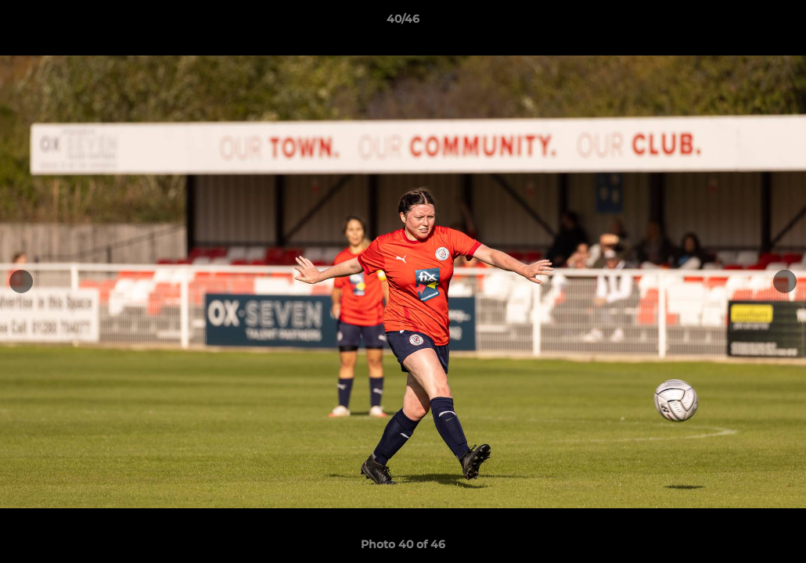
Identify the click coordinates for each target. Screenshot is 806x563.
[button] (777, 23)
